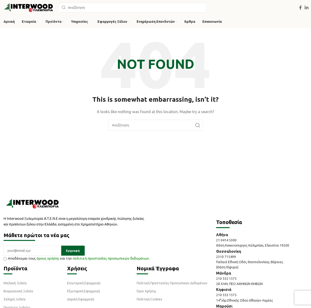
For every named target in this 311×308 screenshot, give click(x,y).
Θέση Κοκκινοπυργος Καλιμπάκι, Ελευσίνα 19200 (252, 245)
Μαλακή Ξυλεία (15, 283)
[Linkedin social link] (306, 7)
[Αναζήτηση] (132, 8)
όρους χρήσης (48, 258)
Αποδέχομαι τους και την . (77, 258)
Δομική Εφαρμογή (80, 299)
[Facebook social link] (300, 7)
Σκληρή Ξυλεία (15, 299)
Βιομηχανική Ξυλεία (18, 291)
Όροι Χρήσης (146, 291)
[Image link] (32, 203)
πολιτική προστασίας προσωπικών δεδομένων (111, 258)
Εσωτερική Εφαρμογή (83, 283)
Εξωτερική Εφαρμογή (83, 291)
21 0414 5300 (227, 240)
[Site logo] (28, 7)
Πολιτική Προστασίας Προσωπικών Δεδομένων (172, 283)
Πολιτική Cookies (149, 299)
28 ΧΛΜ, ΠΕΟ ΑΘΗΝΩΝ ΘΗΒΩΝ (239, 284)
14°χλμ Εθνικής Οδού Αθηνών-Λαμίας (244, 300)
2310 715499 (226, 257)
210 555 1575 (226, 278)
